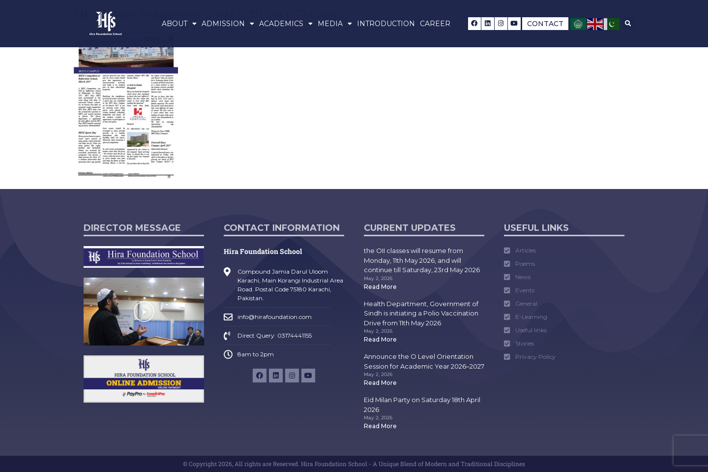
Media (335, 23)
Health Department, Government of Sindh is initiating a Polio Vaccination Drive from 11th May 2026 (421, 313)
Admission (228, 23)
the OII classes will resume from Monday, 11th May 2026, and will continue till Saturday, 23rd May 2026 (422, 260)
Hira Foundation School (263, 251)
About (179, 23)
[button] (628, 23)
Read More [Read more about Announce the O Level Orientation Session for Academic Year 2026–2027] (380, 382)
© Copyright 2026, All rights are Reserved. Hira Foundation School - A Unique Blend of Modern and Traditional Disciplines (354, 464)
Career (435, 23)
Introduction (386, 23)
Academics (286, 23)
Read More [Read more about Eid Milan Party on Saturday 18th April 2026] (380, 426)
